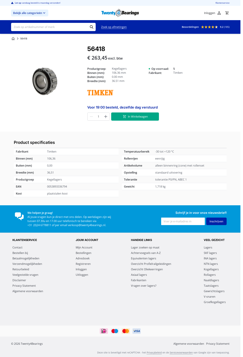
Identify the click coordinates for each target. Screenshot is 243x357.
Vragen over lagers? (143, 285)
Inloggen (81, 269)
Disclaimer (19, 280)
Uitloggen (82, 274)
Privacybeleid (154, 352)
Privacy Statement (24, 285)
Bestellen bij (20, 253)
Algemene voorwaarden (27, 291)
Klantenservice (223, 3)
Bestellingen (83, 253)
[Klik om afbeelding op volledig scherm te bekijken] (47, 81)
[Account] (219, 13)
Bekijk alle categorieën (29, 13)
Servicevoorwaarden (181, 352)
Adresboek (83, 258)
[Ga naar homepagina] (13, 39)
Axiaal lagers (139, 274)
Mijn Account (84, 247)
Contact (17, 247)
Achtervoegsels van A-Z (146, 253)
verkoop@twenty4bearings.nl (86, 225)
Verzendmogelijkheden (27, 264)
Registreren (83, 264)
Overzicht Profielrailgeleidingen (151, 264)
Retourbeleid (20, 269)
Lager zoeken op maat (145, 247)
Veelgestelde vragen (25, 274)
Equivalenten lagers (143, 258)
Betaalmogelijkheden (25, 258)
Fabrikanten (138, 280)
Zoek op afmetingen (114, 27)
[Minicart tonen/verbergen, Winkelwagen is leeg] (227, 13)
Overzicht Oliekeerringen (147, 269)
